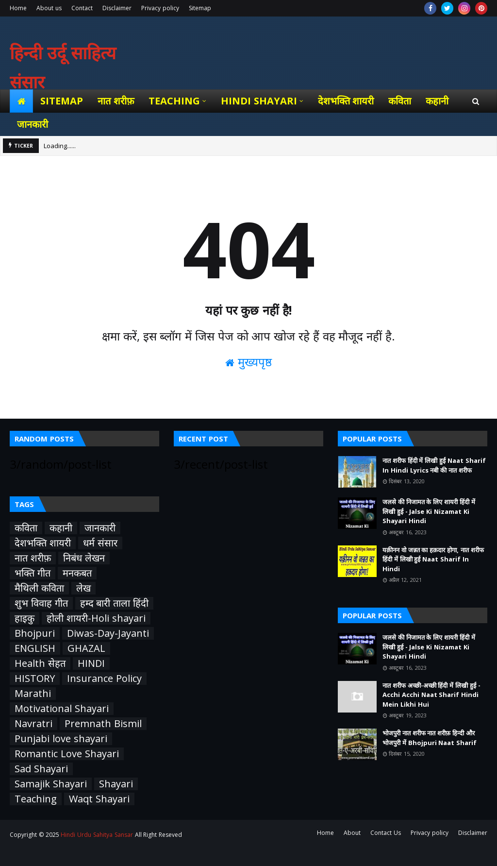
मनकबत (77, 573)
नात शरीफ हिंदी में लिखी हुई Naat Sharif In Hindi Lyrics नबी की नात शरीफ (434, 465)
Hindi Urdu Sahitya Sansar (97, 835)
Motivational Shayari (62, 708)
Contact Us (385, 833)
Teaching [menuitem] (174, 100)
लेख (83, 588)
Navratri (33, 723)
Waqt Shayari (99, 799)
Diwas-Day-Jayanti (108, 633)
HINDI (91, 663)
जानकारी (100, 528)
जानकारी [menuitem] (32, 124)
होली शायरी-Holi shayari (96, 618)
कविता (26, 528)
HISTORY (35, 678)
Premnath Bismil (103, 723)
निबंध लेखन (84, 558)
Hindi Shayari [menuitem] (259, 100)
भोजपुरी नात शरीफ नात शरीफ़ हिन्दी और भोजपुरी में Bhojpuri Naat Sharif (429, 738)
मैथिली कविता (39, 588)
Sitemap (200, 8)
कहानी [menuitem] (437, 100)
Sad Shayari (41, 769)
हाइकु (24, 618)
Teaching (36, 799)
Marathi (33, 693)
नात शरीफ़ (33, 558)
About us (49, 8)
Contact (82, 8)
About (352, 833)
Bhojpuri (35, 633)
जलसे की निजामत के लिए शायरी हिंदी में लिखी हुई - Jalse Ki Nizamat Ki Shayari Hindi (428, 511)
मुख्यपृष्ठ (248, 362)
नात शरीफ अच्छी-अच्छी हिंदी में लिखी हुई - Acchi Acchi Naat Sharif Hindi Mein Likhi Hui (431, 695)
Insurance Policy (104, 678)
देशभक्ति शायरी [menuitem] (346, 100)
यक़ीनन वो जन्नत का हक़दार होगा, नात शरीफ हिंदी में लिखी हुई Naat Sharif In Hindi (433, 559)
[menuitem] (21, 101)
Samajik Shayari (51, 784)
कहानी (61, 528)
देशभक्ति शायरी (43, 543)
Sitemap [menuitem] (61, 100)
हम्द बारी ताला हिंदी (114, 603)
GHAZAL (86, 648)
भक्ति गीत (32, 573)
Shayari (116, 784)
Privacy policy (160, 8)
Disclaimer (117, 8)
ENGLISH (35, 648)
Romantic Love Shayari (67, 753)
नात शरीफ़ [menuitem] (116, 100)
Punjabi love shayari (61, 738)
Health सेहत (40, 663)
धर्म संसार (100, 543)
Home (18, 8)
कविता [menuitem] (399, 100)
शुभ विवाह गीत (41, 603)
